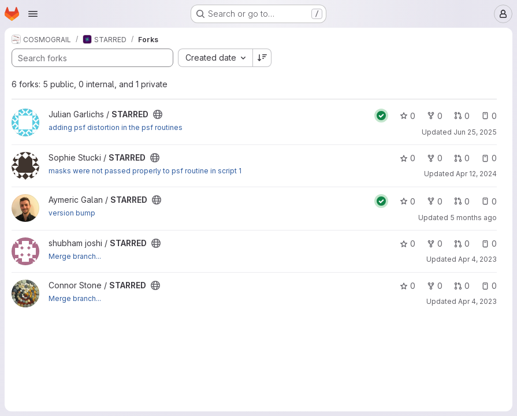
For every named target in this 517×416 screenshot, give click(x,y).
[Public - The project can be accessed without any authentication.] (157, 114)
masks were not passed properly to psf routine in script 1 (145, 170)
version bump (72, 213)
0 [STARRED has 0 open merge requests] (462, 116)
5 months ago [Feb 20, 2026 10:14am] (473, 217)
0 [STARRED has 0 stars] (407, 116)
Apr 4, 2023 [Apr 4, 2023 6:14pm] (477, 259)
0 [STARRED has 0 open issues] (489, 116)
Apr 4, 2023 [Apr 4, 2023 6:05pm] (477, 301)
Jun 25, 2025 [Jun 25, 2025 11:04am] (475, 132)
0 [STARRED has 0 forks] (434, 116)
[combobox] (215, 58)
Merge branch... (75, 256)
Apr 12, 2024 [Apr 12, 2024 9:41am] (476, 173)
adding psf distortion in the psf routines (116, 127)
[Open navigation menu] (33, 14)
